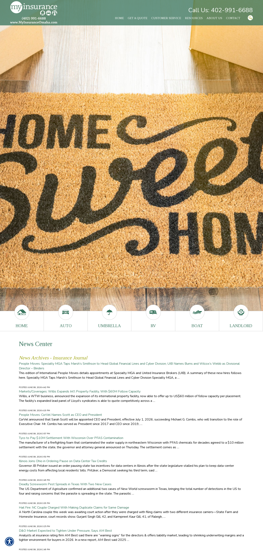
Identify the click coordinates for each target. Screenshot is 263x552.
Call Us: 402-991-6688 (220, 10)
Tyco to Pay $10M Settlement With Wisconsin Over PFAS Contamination (71, 438)
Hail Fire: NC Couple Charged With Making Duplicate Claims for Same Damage (74, 507)
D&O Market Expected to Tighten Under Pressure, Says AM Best (65, 530)
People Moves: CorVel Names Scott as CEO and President (60, 415)
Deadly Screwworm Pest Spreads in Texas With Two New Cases (65, 484)
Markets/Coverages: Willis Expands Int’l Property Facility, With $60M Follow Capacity (80, 391)
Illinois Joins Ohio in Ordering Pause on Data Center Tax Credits (63, 461)
